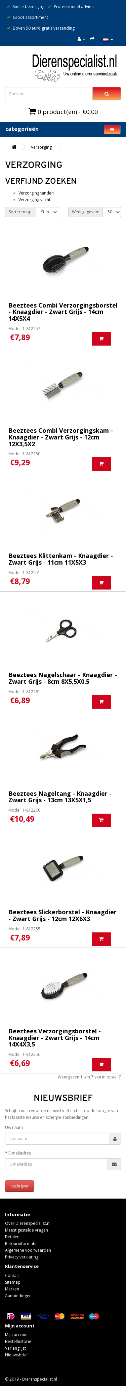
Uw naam (14, 1127)
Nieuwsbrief (16, 1355)
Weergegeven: (85, 212)
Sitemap (12, 1282)
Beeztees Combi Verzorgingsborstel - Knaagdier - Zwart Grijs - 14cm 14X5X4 (63, 312)
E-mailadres (19, 1153)
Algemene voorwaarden (28, 1250)
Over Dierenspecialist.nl (27, 1223)
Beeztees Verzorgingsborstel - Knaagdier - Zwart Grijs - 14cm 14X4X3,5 (54, 1038)
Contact (12, 1275)
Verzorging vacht (34, 200)
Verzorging (41, 147)
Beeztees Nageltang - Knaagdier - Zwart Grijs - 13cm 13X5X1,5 (60, 796)
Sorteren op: (21, 212)
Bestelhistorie (18, 1341)
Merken (12, 1289)
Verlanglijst (15, 1348)
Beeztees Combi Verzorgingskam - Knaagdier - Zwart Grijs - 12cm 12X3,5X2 (60, 437)
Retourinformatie (21, 1243)
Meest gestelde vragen (26, 1230)
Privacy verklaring (21, 1257)
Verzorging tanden (36, 193)
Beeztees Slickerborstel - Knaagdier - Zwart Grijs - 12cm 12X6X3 (62, 915)
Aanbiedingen (18, 1296)
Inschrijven (19, 1186)
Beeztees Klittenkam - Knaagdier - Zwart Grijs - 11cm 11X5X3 (60, 559)
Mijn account (17, 1335)
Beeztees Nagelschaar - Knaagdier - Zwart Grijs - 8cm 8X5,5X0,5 (62, 678)
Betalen (12, 1237)
